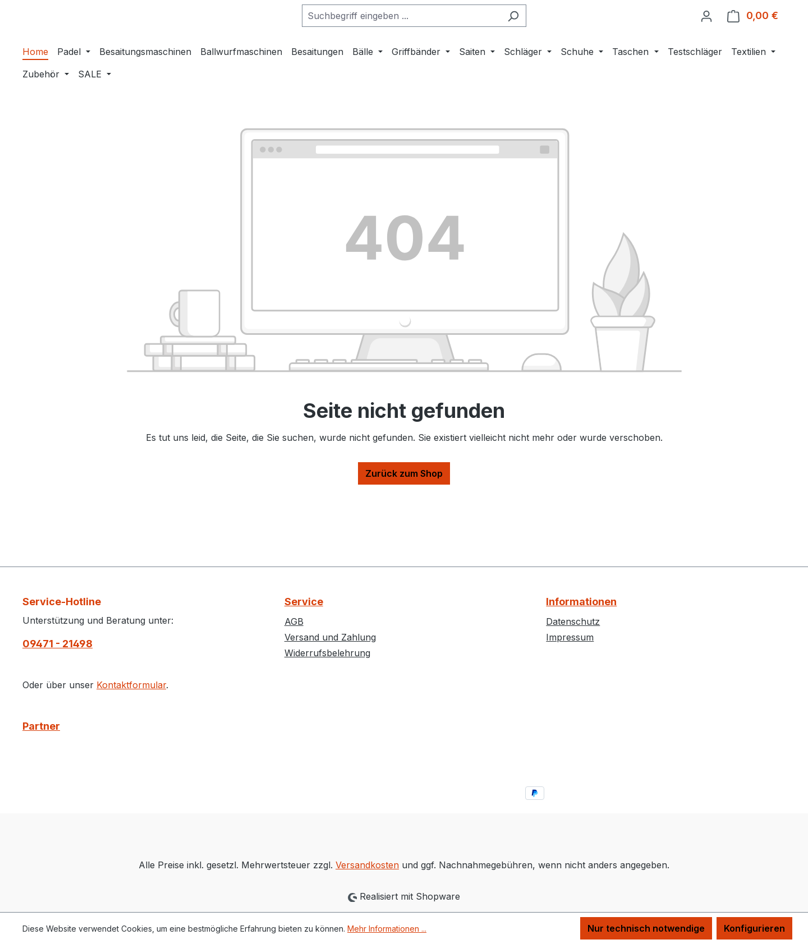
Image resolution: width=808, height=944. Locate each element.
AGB (294, 621)
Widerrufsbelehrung (327, 653)
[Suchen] (541, 51)
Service (303, 601)
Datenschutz (573, 621)
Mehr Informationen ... (386, 928)
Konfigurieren (754, 928)
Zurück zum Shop (404, 544)
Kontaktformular (131, 684)
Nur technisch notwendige (646, 928)
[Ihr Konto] (706, 51)
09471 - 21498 (57, 644)
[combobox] (429, 51)
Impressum (570, 637)
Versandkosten (367, 865)
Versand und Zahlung (330, 637)
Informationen (581, 601)
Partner (41, 726)
